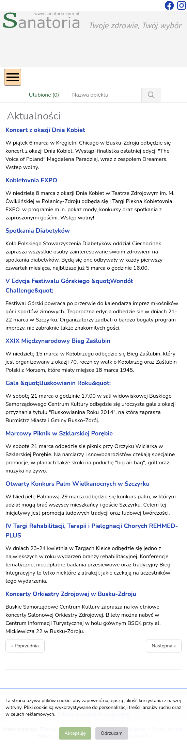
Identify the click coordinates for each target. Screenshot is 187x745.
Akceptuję (74, 733)
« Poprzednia (25, 646)
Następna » (164, 646)
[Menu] (12, 77)
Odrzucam (112, 733)
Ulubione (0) (44, 95)
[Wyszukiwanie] (151, 95)
